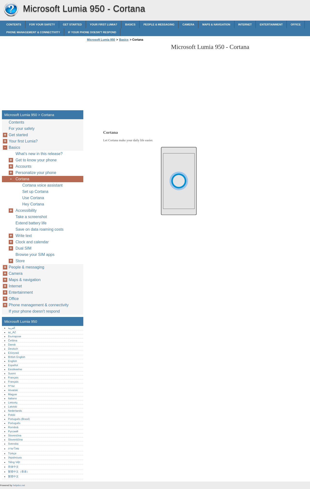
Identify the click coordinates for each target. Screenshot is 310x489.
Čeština (12, 340)
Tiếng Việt (14, 462)
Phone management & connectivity (33, 32)
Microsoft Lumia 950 (11, 9)
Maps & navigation (216, 24)
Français (13, 377)
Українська (15, 457)
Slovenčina (14, 435)
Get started (72, 24)
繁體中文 (13, 476)
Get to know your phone (36, 160)
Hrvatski (13, 390)
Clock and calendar (32, 242)
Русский (13, 431)
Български (14, 336)
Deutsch (13, 348)
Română (13, 427)
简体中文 (13, 466)
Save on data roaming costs (39, 229)
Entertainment (271, 24)
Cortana (22, 179)
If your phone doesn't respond (92, 32)
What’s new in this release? (39, 154)
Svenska (13, 443)
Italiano (12, 398)
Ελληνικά (13, 352)
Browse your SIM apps (35, 254)
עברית (11, 385)
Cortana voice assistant (42, 185)
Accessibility (26, 210)
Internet (245, 24)
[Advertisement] (126, 77)
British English (16, 356)
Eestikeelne (15, 369)
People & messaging (158, 24)
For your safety (42, 24)
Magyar (12, 394)
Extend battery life (31, 223)
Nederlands (15, 410)
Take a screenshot (31, 217)
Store (20, 261)
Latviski (12, 406)
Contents (13, 24)
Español (13, 365)
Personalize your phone (36, 173)
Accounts (23, 166)
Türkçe (12, 453)
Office (296, 24)
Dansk (12, 344)
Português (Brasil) (19, 419)
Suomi (12, 373)
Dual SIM (23, 248)
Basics (130, 24)
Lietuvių (12, 402)
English (12, 361)
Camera (188, 24)
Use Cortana (33, 198)
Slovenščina (15, 439)
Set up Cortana (35, 191)
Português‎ (14, 423)
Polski (11, 414)
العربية (11, 327)
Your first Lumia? (103, 24)
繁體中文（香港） (18, 471)
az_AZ (12, 332)
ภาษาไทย (13, 448)
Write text (24, 236)
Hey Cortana (33, 204)
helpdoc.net (19, 485)
